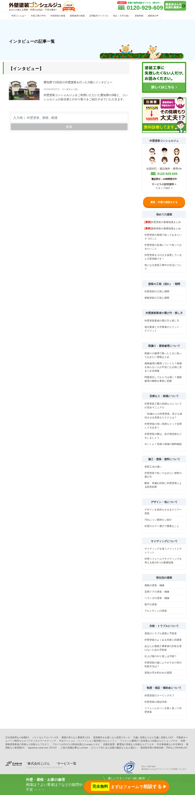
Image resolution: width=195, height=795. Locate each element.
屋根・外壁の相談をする (164, 202)
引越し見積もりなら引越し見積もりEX (153, 737)
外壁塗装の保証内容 (155, 701)
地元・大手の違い (121, 15)
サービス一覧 (66, 763)
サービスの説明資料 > (164, 184)
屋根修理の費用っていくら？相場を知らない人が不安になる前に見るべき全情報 (163, 367)
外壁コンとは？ (18, 15)
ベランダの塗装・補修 (156, 598)
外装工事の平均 (38, 15)
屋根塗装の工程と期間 (156, 297)
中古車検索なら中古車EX (170, 744)
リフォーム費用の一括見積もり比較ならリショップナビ (149, 740)
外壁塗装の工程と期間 (156, 291)
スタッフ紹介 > (163, 188)
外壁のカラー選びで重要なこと (161, 526)
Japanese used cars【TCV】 (42, 747)
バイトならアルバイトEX (45, 737)
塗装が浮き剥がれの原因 (158, 672)
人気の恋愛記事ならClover (74, 747)
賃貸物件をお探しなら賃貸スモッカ (111, 737)
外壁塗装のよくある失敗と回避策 (163, 639)
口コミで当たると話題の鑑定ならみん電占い (114, 747)
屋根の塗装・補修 (154, 585)
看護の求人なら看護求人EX (76, 737)
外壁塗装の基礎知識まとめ (162, 222)
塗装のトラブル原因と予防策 (160, 633)
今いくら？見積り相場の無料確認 (163, 444)
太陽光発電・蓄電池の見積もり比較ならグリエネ (128, 744)
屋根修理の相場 (77, 15)
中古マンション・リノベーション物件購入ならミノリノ (88, 740)
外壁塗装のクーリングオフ (159, 695)
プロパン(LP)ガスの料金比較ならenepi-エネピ (76, 744)
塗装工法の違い (153, 466)
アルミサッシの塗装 (155, 610)
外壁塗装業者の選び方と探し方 (161, 320)
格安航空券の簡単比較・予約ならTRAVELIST (164, 747)
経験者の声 (153, 15)
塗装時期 (139, 15)
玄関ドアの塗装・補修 (156, 591)
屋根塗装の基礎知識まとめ (162, 228)
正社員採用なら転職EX (17, 737)
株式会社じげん (39, 763)
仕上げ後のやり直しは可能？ (160, 656)
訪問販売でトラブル (98, 15)
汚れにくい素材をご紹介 (158, 519)
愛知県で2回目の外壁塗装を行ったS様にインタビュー (78, 82)
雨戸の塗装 (150, 604)
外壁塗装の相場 (57, 15)
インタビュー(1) (69, 89)
